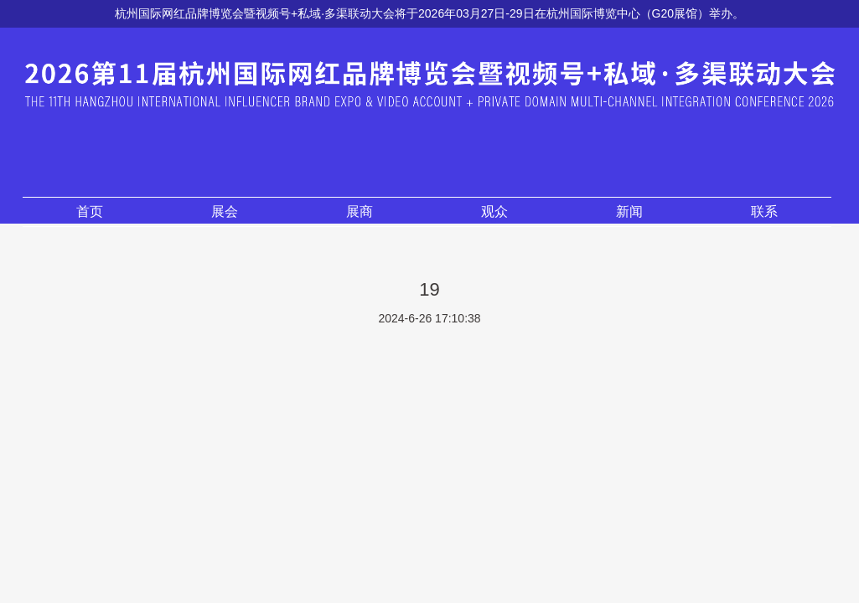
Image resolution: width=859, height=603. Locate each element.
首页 (89, 211)
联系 (764, 211)
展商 (359, 211)
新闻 (629, 211)
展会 (224, 211)
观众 (494, 211)
